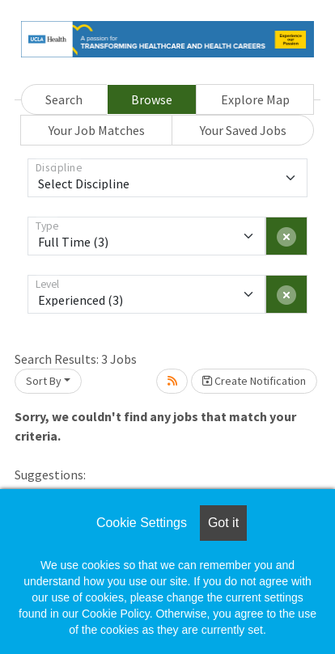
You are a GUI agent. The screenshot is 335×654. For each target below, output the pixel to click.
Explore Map (255, 99)
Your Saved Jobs (243, 130)
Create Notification (254, 380)
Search (64, 99)
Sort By (43, 380)
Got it (223, 523)
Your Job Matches (97, 130)
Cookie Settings (141, 523)
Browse (151, 99)
